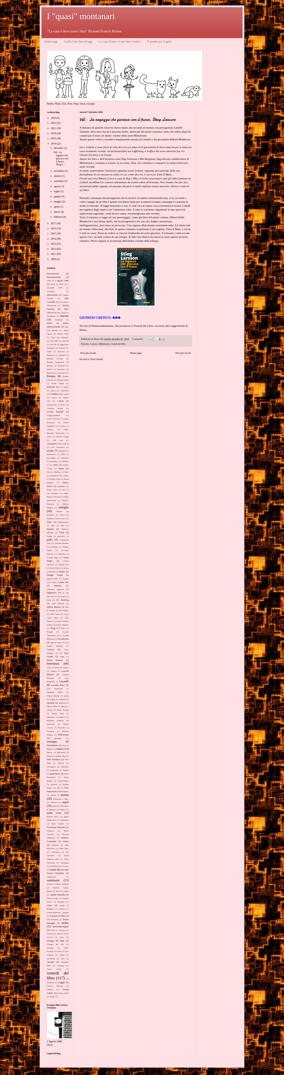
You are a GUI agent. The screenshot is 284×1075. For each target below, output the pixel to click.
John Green (55, 614)
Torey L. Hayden (58, 930)
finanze (50, 529)
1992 (49, 281)
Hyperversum (52, 579)
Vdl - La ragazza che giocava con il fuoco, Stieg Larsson (128, 119)
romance (55, 845)
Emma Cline (55, 479)
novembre (59, 171)
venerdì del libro (118, 344)
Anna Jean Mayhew (60, 337)
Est (63, 490)
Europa (57, 497)
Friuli (61, 532)
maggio (58, 201)
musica (60, 749)
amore (50, 323)
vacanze (50, 962)
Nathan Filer (61, 756)
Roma (66, 841)
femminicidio (63, 522)
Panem (66, 770)
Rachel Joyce (53, 817)
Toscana (50, 934)
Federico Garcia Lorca (56, 518)
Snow (58, 891)
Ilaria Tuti (64, 582)
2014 (54, 238)
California (64, 390)
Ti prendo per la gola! (159, 41)
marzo (57, 211)
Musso (49, 752)
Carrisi (60, 401)
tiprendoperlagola (61, 926)
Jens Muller (64, 610)
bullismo (51, 387)
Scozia (66, 866)
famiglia (64, 507)
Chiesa (62, 426)
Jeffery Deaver (54, 607)
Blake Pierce (52, 373)
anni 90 (53, 344)
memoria (50, 731)
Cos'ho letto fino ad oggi (78, 41)
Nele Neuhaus (53, 759)
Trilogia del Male (55, 941)
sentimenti (53, 880)
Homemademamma (102, 325)
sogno (66, 891)
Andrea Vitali (63, 334)
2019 (54, 138)
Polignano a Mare (61, 799)
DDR (63, 454)
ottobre (58, 176)
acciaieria (51, 291)
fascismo (50, 515)
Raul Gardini (58, 824)
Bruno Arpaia (57, 383)
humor (62, 571)
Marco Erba (52, 706)
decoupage (51, 458)
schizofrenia (55, 866)
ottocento (65, 767)
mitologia (58, 738)
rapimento (64, 820)
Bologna (51, 376)
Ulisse (61, 955)
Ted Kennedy (52, 919)
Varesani (60, 966)
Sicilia (49, 884)
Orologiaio (51, 767)
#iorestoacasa (53, 273)
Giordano (54, 547)
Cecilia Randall (55, 411)
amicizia (64, 316)
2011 (54, 254)
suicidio (62, 909)
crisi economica (58, 447)
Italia (49, 600)
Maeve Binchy (53, 696)
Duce (66, 472)
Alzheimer (51, 316)
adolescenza (52, 295)
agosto (57, 186)
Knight (50, 632)
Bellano (50, 366)
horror (66, 568)
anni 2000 (54, 341)
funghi (49, 536)
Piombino (65, 791)
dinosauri (65, 458)
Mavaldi (61, 728)
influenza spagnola (55, 589)
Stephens (61, 902)
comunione (52, 443)
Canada (65, 394)
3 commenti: (138, 339)
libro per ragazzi (62, 667)
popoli (65, 802)
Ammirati (59, 320)
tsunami (50, 948)
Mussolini (61, 752)
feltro (49, 522)
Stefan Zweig (52, 898)
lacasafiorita (63, 639)
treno (62, 937)
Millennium (104, 344)
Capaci (54, 398)
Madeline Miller (55, 692)
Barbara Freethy (55, 358)
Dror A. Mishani (54, 472)
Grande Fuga (52, 557)
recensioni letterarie (56, 827)
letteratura (53, 663)
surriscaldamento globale (58, 912)
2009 (54, 259)
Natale (49, 756)
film (62, 525)
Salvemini (55, 852)
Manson (62, 703)
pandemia (55, 770)
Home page (51, 41)
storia (49, 905)
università (51, 958)
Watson (50, 989)
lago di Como (55, 642)
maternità (51, 724)
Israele (63, 596)
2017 (54, 223)
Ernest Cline (52, 490)
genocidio (61, 536)
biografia (61, 369)
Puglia (62, 809)
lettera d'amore (55, 660)
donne (61, 468)
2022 (54, 123)
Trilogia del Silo (55, 944)
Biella (49, 369)
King (53, 628)
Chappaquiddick (53, 415)
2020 (54, 133)
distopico (54, 461)
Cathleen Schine (55, 408)
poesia (65, 795)
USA (62, 958)
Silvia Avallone (62, 884)
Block (63, 373)
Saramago (64, 863)
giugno (57, 196)
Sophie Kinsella (57, 894)
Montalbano (52, 745)
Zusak (52, 996)
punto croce (54, 813)
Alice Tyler (61, 313)
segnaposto (51, 877)
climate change (62, 436)
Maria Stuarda (63, 710)
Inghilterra (52, 592)
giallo (50, 539)
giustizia (61, 554)
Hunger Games (55, 575)
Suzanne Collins (57, 916)
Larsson (93, 344)
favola (62, 515)
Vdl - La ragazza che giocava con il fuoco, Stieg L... (60, 158)
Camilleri (54, 394)
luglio (57, 191)
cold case (58, 440)
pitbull (53, 795)
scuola (53, 869)
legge (62, 656)
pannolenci (55, 773)
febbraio (58, 217)
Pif (58, 788)
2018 (54, 143)
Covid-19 (65, 444)
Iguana (66, 579)
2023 (54, 118)
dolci (55, 465)
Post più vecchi (183, 353)
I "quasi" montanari (81, 16)
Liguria (54, 671)
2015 (54, 233)
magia (52, 699)
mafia (66, 696)
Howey (53, 572)
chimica (50, 429)
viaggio (61, 982)
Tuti (59, 951)
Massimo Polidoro (55, 720)
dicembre (59, 148)
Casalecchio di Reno (56, 405)
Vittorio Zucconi (55, 986)
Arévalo (62, 348)
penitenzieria (63, 781)
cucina (50, 450)
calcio (53, 390)
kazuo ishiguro (62, 625)
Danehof (62, 451)
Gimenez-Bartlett (62, 543)
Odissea (61, 763)
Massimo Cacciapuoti (56, 717)
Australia (61, 351)
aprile (57, 206)
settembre (59, 181)
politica (54, 802)
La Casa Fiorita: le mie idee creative (120, 41)
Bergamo (61, 366)
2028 (61, 284)
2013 (54, 243)
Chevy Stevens (53, 419)
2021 (54, 128)
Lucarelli (64, 681)
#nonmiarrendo (54, 277)
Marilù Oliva (58, 713)
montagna (52, 741)
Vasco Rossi (54, 969)
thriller (65, 923)
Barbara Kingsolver (55, 362)
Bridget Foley (63, 380)
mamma (50, 703)
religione (50, 831)
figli (53, 525)
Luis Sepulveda (55, 688)
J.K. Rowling (62, 600)
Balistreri (51, 355)
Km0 (63, 628)
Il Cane (53, 582)
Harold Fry (64, 564)
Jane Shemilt (58, 603)
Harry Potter (55, 568)
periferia (54, 784)
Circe (49, 436)
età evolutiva (52, 493)
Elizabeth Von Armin (59, 475)
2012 (54, 249)
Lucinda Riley (58, 685)
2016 (54, 228)
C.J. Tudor (64, 387)
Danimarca (51, 454)
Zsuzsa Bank (63, 993)
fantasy (59, 511)
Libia (49, 667)
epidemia (61, 486)
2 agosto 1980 (62, 280)
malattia (62, 699)
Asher (49, 351)
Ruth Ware (64, 848)
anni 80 (65, 341)
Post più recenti (88, 353)
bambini (62, 355)
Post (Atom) (97, 359)
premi (54, 806)
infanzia (58, 585)
